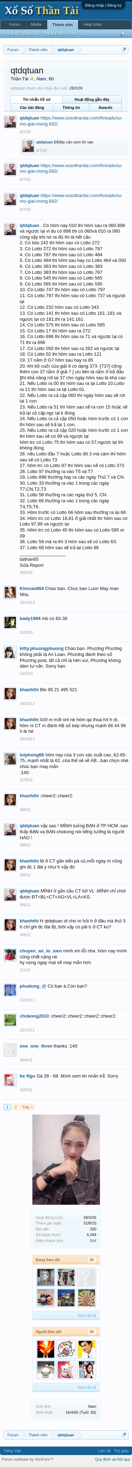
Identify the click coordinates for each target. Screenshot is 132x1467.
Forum (14, 24)
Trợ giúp (121, 1451)
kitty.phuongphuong (42, 648)
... (85, 33)
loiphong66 (32, 754)
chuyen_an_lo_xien (41, 950)
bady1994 (30, 618)
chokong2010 (34, 1016)
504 (93, 1241)
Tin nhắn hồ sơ (36, 99)
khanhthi (29, 689)
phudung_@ (33, 986)
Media (36, 24)
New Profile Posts (61, 33)
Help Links (93, 24)
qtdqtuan (29, 118)
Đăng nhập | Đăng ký (103, 5)
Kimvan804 (32, 588)
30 (91, 1332)
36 (91, 1260)
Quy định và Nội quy (113, 1459)
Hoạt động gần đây (92, 99)
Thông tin (71, 107)
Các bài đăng (32, 107)
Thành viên (62, 25)
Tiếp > (27, 1107)
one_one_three (36, 1046)
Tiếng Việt (12, 1451)
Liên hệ (104, 1451)
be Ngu (27, 1076)
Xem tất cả (86, 1315)
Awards (106, 107)
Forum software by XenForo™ (28, 1459)
